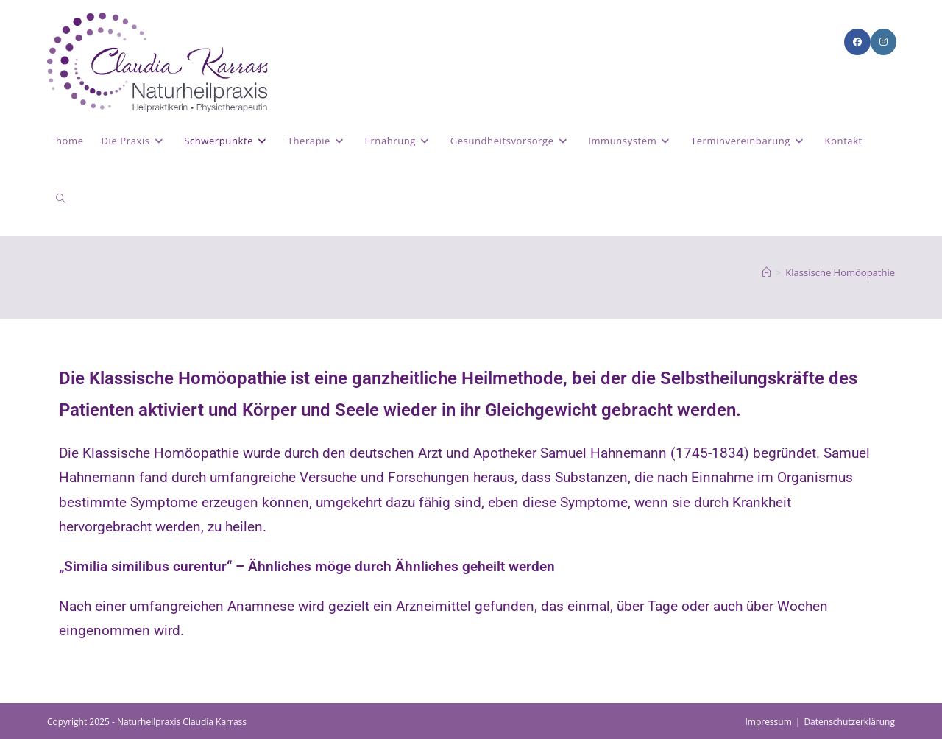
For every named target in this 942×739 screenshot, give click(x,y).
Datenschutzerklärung (849, 721)
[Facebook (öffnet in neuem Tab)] (857, 42)
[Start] (766, 272)
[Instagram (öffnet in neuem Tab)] (883, 42)
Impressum (768, 721)
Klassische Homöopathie (840, 272)
